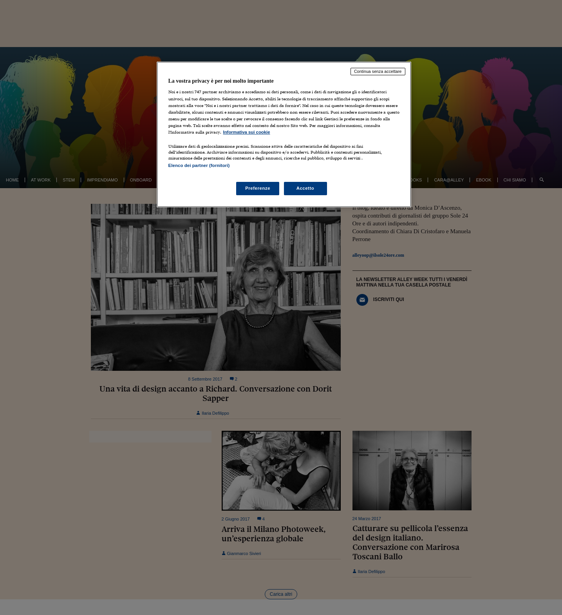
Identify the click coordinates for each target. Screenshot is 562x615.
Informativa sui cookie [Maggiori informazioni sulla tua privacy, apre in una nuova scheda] (246, 132)
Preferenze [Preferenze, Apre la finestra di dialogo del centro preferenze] (257, 188)
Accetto (305, 188)
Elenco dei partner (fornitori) (199, 165)
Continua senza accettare (378, 71)
